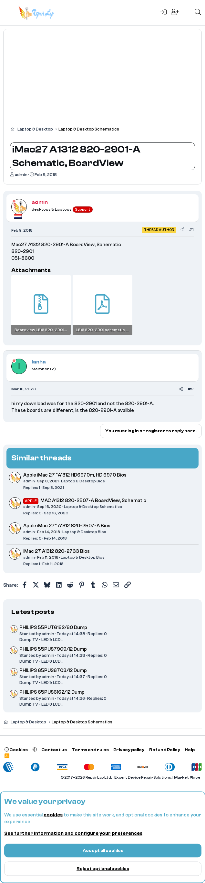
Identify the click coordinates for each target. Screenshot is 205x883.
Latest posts (32, 611)
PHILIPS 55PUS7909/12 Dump (53, 649)
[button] (34, 750)
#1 (191, 229)
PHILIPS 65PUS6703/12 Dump (53, 670)
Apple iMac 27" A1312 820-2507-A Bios (66, 526)
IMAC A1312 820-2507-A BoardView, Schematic (92, 500)
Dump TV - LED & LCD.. (41, 639)
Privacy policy (128, 749)
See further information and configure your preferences (73, 833)
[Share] (182, 229)
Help (190, 749)
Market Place (187, 777)
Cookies (16, 749)
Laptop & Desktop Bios (83, 481)
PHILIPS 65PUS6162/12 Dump (52, 692)
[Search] (198, 12)
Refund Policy (164, 749)
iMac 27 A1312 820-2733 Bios (56, 551)
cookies (53, 815)
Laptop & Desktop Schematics (93, 506)
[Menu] (8, 12)
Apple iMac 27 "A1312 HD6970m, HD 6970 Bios (75, 475)
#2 (191, 389)
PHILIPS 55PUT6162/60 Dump (53, 627)
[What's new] (186, 12)
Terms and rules (90, 749)
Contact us (54, 749)
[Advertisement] (102, 81)
